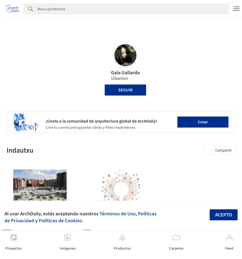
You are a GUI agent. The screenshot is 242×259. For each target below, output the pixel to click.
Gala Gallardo (125, 72)
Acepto (223, 215)
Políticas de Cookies (60, 220)
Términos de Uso (117, 213)
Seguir (125, 90)
